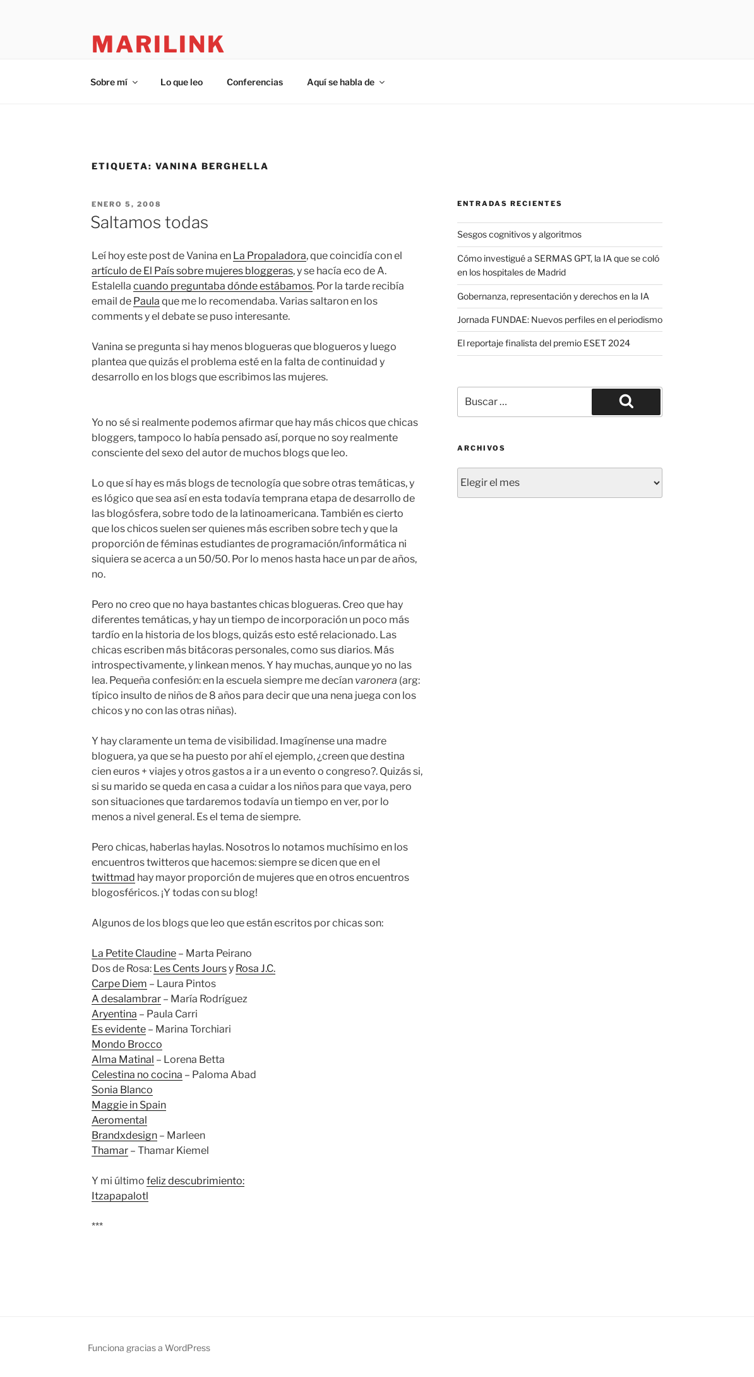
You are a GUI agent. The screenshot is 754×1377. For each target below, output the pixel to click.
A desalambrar (126, 999)
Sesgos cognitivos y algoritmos (519, 234)
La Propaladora (269, 256)
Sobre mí (115, 81)
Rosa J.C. (255, 968)
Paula (146, 301)
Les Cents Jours (190, 968)
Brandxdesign (124, 1135)
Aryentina (114, 1014)
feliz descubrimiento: (195, 1181)
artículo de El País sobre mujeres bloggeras (192, 271)
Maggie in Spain (129, 1105)
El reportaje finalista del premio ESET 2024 (543, 342)
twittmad (113, 877)
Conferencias (255, 81)
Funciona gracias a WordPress (149, 1347)
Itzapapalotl (120, 1196)
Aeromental (119, 1120)
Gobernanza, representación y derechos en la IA (553, 296)
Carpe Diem (119, 984)
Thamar (110, 1150)
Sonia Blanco (122, 1090)
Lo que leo (181, 81)
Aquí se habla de (346, 81)
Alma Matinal (123, 1059)
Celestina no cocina (137, 1075)
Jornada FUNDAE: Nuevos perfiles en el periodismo (559, 319)
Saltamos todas (149, 222)
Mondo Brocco (127, 1044)
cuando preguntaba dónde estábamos (223, 286)
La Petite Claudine (134, 953)
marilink (159, 44)
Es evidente (119, 1029)
